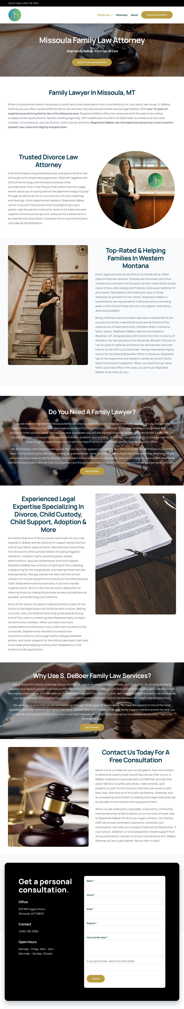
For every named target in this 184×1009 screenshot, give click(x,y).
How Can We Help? (97, 937)
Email (90, 909)
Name (90, 880)
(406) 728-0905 (30, 3)
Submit (95, 978)
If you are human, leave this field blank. (111, 961)
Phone (91, 895)
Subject (91, 923)
